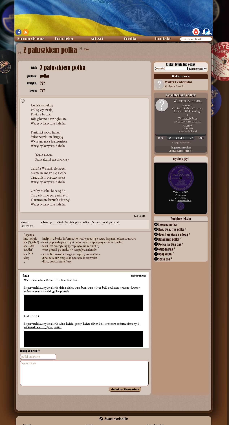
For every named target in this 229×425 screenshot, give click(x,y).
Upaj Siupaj (166, 254)
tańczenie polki (99, 222)
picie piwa (75, 222)
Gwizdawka (166, 249)
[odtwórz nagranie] (180, 138)
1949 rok (187, 125)
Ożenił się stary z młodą (174, 234)
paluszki (114, 222)
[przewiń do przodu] (191, 138)
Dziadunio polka (169, 239)
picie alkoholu (59, 222)
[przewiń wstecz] (169, 138)
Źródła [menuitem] (130, 39)
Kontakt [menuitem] (163, 39)
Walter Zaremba (187, 101)
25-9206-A (183, 122)
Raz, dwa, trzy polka (172, 229)
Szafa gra (165, 259)
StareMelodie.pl (184, 200)
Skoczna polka (168, 224)
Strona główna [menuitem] (31, 39)
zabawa (45, 222)
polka (85, 222)
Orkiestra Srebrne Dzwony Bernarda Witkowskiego (187, 110)
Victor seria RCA (187, 118)
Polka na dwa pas (170, 244)
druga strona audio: (181, 149)
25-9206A (196, 122)
